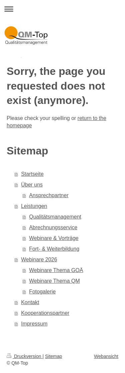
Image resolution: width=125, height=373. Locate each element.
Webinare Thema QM (54, 281)
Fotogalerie (42, 291)
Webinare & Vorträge (53, 238)
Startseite (32, 174)
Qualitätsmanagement (55, 217)
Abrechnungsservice (53, 227)
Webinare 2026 (39, 259)
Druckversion (24, 356)
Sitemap (53, 356)
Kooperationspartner (45, 313)
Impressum (34, 324)
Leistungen (34, 206)
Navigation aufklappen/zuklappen (62, 9)
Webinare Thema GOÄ (56, 270)
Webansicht (106, 356)
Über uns (32, 185)
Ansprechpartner (48, 195)
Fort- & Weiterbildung (54, 249)
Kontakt (30, 302)
